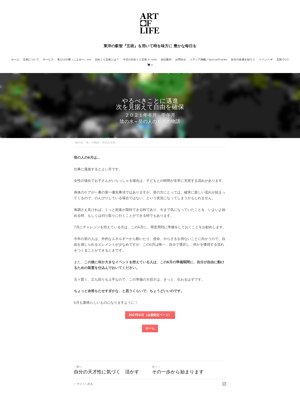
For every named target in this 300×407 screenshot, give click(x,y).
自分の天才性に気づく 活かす (106, 372)
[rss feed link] (224, 384)
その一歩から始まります (178, 372)
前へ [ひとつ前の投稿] (78, 366)
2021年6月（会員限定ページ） (150, 315)
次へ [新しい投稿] (156, 366)
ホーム (150, 328)
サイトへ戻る (83, 384)
